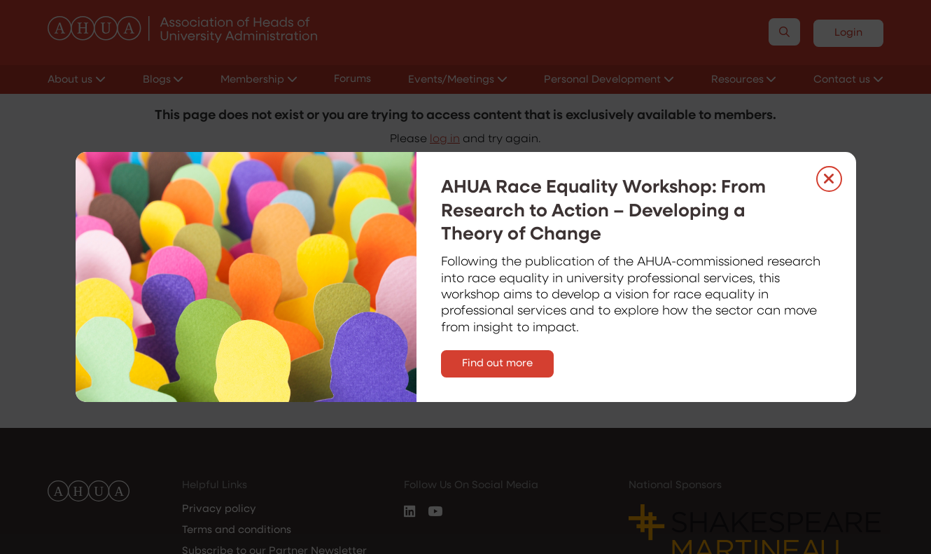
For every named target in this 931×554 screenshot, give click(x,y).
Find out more (497, 364)
